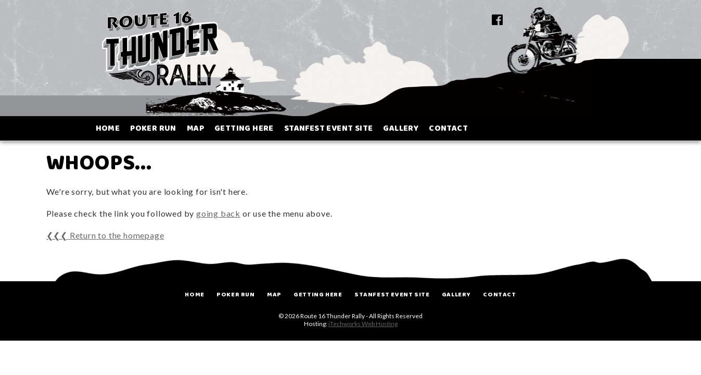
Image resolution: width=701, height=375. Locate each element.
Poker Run (235, 294)
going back (218, 213)
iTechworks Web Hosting (363, 324)
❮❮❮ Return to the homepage (105, 235)
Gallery (456, 294)
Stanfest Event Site (391, 294)
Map (274, 294)
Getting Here (318, 294)
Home (194, 294)
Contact (499, 294)
